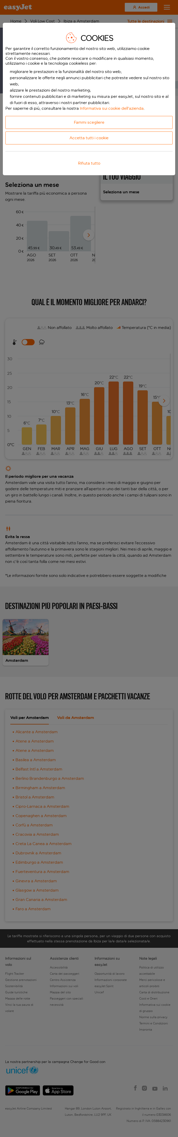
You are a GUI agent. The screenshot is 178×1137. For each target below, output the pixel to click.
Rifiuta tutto (89, 163)
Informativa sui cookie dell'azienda (112, 108)
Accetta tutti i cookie (89, 137)
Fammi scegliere (89, 122)
